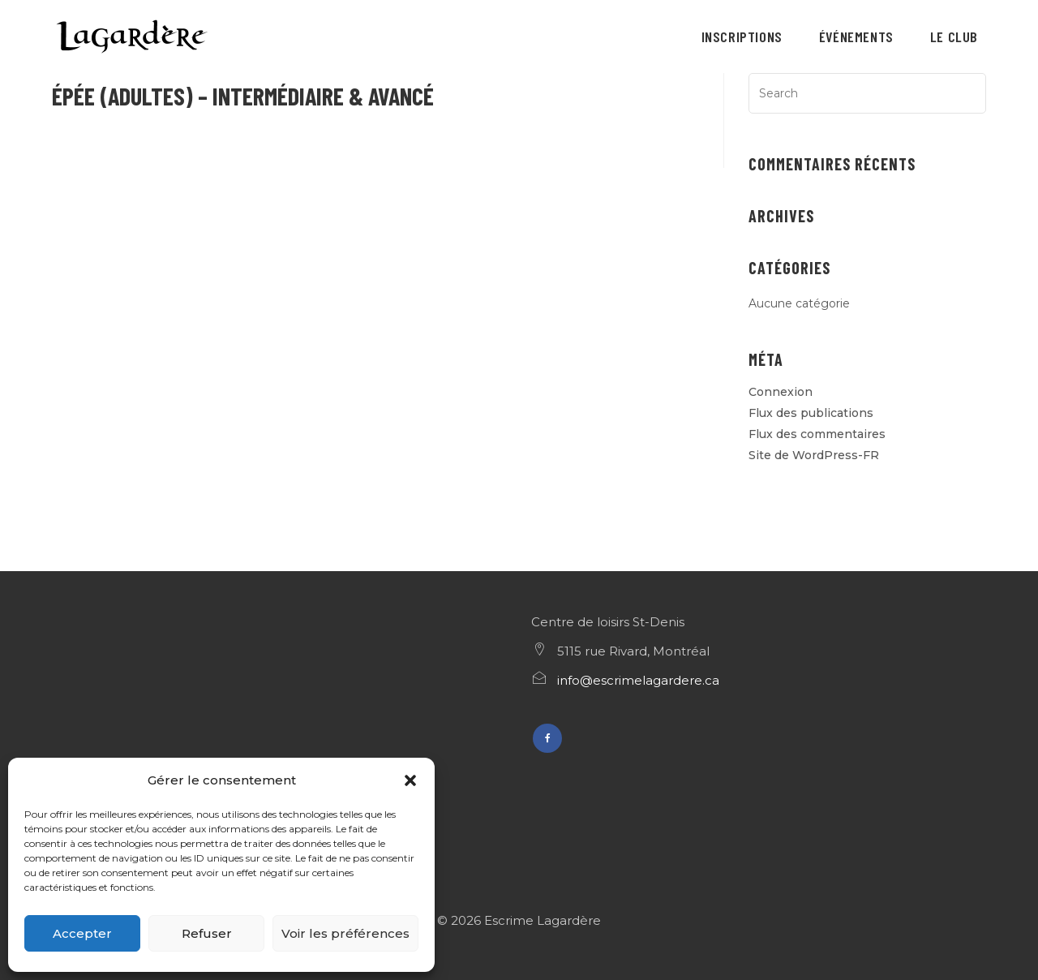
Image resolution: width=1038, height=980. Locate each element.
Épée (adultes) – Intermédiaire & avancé (243, 95)
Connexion (780, 392)
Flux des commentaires (817, 434)
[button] (410, 780)
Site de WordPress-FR (813, 455)
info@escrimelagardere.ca (638, 680)
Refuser (207, 933)
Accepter (82, 933)
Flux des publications (810, 413)
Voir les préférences (345, 933)
